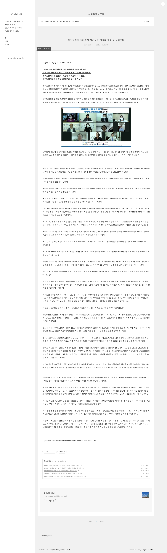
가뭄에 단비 (17, 14)
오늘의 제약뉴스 (13, 28)
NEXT (101, 521)
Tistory (139, 550)
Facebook (56, 550)
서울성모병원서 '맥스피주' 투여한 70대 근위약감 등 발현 (63, 468)
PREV (90, 521)
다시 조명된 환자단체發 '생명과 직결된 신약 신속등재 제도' (63, 476)
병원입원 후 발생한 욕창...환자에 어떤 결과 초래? (60, 471)
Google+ (68, 550)
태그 (6, 41)
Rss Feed (42, 550)
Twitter (50, 550)
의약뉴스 (10, 25)
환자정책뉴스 (12, 31)
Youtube (62, 550)
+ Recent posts (45, 536)
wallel (151, 550)
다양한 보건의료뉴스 (14, 21)
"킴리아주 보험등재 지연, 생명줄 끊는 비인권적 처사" (61, 473)
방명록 (7, 44)
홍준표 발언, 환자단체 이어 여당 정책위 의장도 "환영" (62, 465)
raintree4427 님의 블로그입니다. (55, 496)
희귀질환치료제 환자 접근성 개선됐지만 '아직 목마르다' (61, 22)
